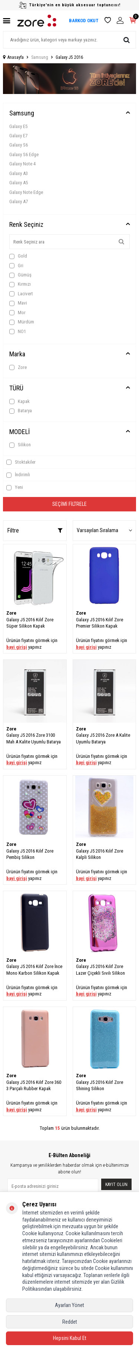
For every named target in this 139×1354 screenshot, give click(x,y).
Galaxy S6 (18, 145)
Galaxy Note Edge (26, 192)
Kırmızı (20, 284)
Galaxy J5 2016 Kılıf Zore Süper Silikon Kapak (29, 623)
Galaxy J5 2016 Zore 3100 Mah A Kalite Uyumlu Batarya (33, 738)
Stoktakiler (21, 462)
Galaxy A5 (18, 182)
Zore (18, 367)
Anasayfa (13, 57)
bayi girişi (16, 647)
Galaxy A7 (18, 201)
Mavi (18, 303)
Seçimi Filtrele (69, 504)
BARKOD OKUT (84, 20)
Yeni (14, 487)
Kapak (19, 401)
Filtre (35, 530)
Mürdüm (21, 322)
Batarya (20, 411)
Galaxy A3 (18, 173)
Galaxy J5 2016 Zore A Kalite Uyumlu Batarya (103, 738)
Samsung (39, 57)
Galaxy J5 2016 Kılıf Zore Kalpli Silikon (99, 854)
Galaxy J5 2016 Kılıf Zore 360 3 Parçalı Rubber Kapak (33, 1085)
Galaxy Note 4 (22, 164)
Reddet (69, 1322)
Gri (16, 266)
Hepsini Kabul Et (69, 1338)
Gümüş (20, 275)
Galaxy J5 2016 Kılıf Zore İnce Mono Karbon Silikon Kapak (34, 969)
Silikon (20, 445)
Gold (18, 256)
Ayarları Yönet (69, 1305)
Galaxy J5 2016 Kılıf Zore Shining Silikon (99, 1085)
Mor (17, 313)
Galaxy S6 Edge (24, 154)
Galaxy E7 (18, 135)
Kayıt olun (116, 1184)
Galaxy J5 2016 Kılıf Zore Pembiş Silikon (29, 854)
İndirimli (18, 475)
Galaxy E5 (18, 126)
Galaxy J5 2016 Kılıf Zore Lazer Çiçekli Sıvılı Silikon (100, 969)
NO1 (17, 332)
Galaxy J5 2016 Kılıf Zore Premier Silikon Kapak (99, 623)
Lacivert (21, 294)
